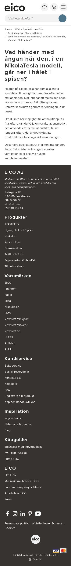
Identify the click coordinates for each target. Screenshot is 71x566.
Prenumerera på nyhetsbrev (23, 487)
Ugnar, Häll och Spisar (19, 230)
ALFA (8, 349)
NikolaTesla (12, 307)
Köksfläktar (12, 224)
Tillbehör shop (14, 266)
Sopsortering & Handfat (20, 260)
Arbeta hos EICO (16, 493)
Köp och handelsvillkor (20, 402)
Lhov (8, 313)
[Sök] (62, 18)
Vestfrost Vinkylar (16, 319)
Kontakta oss (13, 378)
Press (8, 499)
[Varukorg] (54, 7)
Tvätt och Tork (14, 254)
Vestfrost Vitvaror (16, 325)
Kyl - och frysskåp (16, 453)
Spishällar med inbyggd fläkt (23, 446)
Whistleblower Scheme (47, 523)
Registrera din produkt (19, 396)
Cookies (10, 528)
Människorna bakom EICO (22, 481)
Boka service (13, 365)
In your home (13, 418)
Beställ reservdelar (17, 371)
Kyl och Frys (12, 242)
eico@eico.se (12, 204)
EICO (8, 282)
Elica (8, 301)
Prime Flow (12, 459)
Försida (8, 29)
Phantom (10, 288)
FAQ (7, 390)
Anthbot (10, 343)
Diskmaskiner (13, 248)
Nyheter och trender (18, 424)
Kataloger (11, 384)
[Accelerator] (21, 7)
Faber (8, 295)
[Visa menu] (63, 7)
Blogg (8, 430)
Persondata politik (16, 523)
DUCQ (9, 337)
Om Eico (10, 475)
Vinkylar (10, 236)
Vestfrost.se (12, 331)
